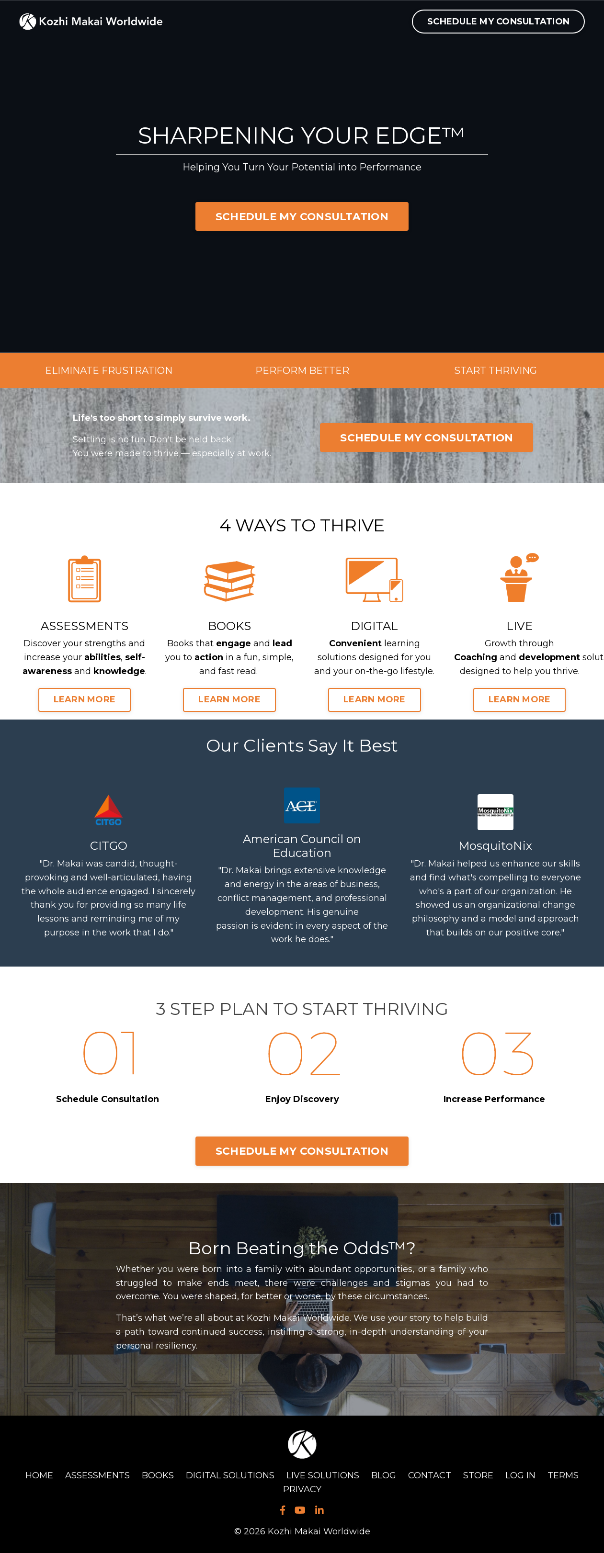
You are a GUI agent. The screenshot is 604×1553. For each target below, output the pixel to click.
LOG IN (520, 1475)
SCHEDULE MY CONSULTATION (498, 21)
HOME (39, 1475)
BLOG (383, 1475)
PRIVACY (302, 1489)
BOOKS (158, 1475)
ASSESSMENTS (97, 1475)
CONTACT (429, 1475)
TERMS (563, 1475)
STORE (478, 1475)
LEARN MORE (85, 699)
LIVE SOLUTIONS (322, 1475)
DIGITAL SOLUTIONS (230, 1475)
